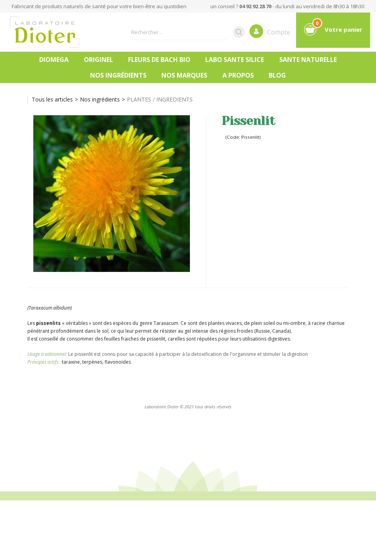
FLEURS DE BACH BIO (159, 59)
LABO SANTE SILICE (234, 59)
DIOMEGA (54, 59)
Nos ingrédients (118, 75)
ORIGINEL (98, 59)
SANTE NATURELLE (308, 59)
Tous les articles (52, 99)
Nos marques (184, 75)
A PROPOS (238, 75)
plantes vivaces (225, 323)
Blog (277, 75)
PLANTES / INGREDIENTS (160, 99)
